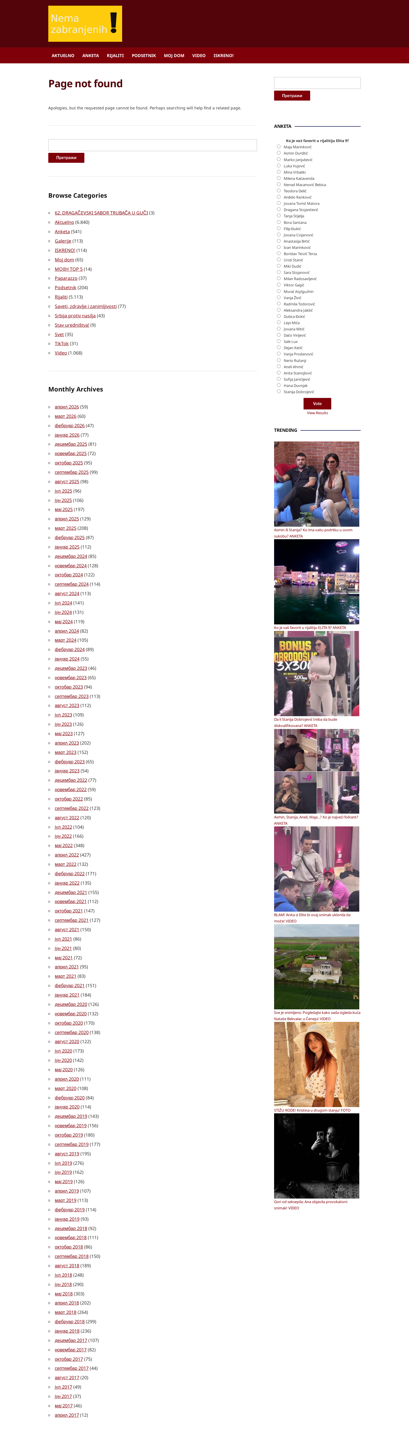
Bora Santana (295, 394)
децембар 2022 (71, 766)
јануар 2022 (67, 866)
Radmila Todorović (299, 476)
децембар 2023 (71, 657)
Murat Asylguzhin (299, 463)
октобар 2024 (69, 566)
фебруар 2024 (70, 639)
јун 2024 (63, 603)
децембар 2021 (71, 875)
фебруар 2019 (70, 1185)
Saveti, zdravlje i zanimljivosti (86, 304)
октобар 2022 (69, 785)
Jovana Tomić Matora (302, 375)
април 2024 (67, 621)
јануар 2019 (67, 1194)
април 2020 (67, 1057)
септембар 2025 (72, 466)
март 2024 (65, 630)
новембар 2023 (71, 666)
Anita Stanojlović (298, 545)
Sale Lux (291, 513)
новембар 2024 (71, 557)
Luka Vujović (294, 338)
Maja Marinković (298, 319)
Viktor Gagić (294, 457)
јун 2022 (63, 821)
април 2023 (67, 730)
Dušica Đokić (294, 488)
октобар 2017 (69, 1330)
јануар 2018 (67, 1303)
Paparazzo (66, 276)
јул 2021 (63, 921)
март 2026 (65, 412)
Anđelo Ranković (298, 369)
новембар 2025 (71, 448)
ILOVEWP (242, 1431)
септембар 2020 (72, 1012)
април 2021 (67, 948)
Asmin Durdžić (296, 325)
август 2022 (67, 803)
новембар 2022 (71, 775)
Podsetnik (144, 55)
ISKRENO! (223, 55)
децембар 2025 (71, 439)
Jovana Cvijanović (298, 407)
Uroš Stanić (293, 432)
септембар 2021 (72, 903)
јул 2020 (63, 1030)
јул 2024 (63, 594)
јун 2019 (63, 1148)
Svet (59, 331)
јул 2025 (63, 485)
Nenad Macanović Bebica (305, 356)
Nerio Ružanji (295, 532)
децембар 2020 (71, 985)
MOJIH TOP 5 (69, 267)
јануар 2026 (67, 430)
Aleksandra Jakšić (298, 482)
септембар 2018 (72, 1230)
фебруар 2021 (70, 966)
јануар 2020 (67, 1085)
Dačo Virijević (295, 507)
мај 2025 (64, 503)
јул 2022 (63, 812)
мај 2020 (64, 1048)
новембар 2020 (71, 994)
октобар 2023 (69, 675)
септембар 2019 (72, 1121)
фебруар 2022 (70, 857)
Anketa (90, 55)
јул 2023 (63, 703)
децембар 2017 (71, 1312)
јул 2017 (63, 1357)
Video (199, 55)
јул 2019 (63, 1139)
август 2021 (67, 912)
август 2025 (67, 475)
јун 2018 (63, 1257)
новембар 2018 (71, 1212)
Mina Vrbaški (295, 344)
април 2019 (67, 1166)
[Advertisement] (316, 197)
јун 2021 (63, 930)
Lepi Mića (292, 494)
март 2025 (65, 521)
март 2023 (65, 739)
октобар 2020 (69, 1003)
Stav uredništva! (72, 322)
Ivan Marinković (297, 419)
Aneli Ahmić (293, 538)
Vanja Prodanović (298, 526)
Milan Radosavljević (300, 450)
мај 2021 (64, 939)
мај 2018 (64, 1266)
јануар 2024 (67, 648)
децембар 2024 (71, 548)
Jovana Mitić (294, 501)
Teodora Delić (295, 363)
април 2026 (67, 403)
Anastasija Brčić (297, 413)
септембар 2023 (72, 685)
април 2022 (67, 839)
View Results (317, 584)
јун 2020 (63, 1039)
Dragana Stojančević (301, 381)
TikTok (62, 340)
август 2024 (67, 585)
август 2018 (67, 1239)
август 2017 (67, 1348)
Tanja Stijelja (294, 388)
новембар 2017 (71, 1321)
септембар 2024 (72, 575)
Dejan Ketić (293, 519)
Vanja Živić (293, 469)
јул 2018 (63, 1248)
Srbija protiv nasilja (75, 313)
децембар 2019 (71, 1094)
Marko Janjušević (298, 331)
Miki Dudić (292, 438)
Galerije (63, 240)
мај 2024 (64, 612)
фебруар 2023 (70, 748)
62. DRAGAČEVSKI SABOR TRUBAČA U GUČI (101, 213)
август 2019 (67, 1130)
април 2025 (67, 512)
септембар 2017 (72, 1339)
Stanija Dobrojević (299, 563)
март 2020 (65, 1066)
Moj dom (174, 55)
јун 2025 (63, 494)
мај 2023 (64, 721)
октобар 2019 (69, 1112)
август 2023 (67, 694)
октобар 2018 (69, 1221)
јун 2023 (63, 712)
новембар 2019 (71, 1103)
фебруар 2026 (70, 421)
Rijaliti (115, 55)
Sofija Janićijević (297, 551)
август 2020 (67, 1021)
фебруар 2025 (70, 530)
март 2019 (65, 1175)
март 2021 (65, 957)
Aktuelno (63, 55)
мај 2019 (64, 1157)
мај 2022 (64, 830)
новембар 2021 (71, 885)
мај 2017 (64, 1375)
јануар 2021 (67, 975)
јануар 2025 (67, 539)
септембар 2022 (72, 794)
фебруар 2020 (70, 1075)
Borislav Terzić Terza (300, 425)
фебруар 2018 (70, 1294)
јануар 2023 (67, 757)
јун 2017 (63, 1366)
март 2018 (65, 1285)
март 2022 (65, 848)
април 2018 (67, 1275)
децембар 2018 (71, 1203)
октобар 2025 (69, 457)
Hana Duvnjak (296, 557)
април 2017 (67, 1385)
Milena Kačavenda (299, 350)
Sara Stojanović (297, 444)
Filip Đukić (292, 400)
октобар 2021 (69, 894)
